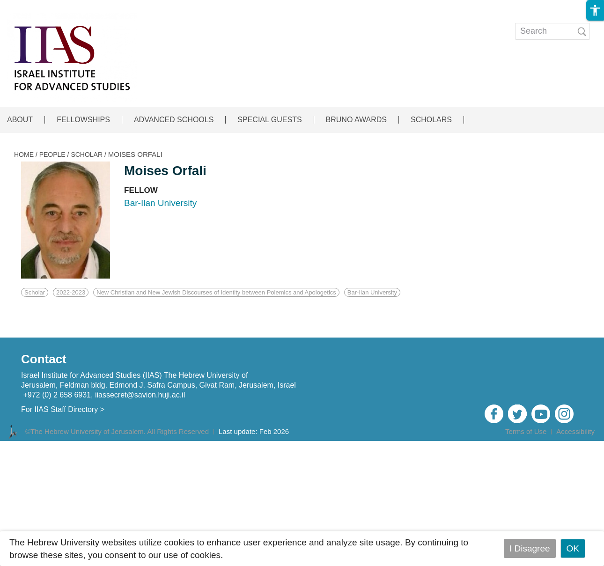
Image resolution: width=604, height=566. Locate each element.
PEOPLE (52, 154)
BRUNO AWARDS (356, 120)
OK (573, 548)
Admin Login (572, 444)
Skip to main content (40, 6)
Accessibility (575, 431)
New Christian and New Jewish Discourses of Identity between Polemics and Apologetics (216, 292)
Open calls (410, 25)
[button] (595, 10)
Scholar (34, 292)
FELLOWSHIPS (83, 120)
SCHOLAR (87, 154)
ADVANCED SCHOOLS (174, 120)
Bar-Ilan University (372, 292)
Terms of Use (525, 431)
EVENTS (287, 25)
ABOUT (20, 120)
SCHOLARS (431, 120)
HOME (24, 154)
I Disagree (529, 548)
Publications (345, 25)
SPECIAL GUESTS (269, 120)
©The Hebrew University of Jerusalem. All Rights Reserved (117, 431)
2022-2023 (70, 292)
